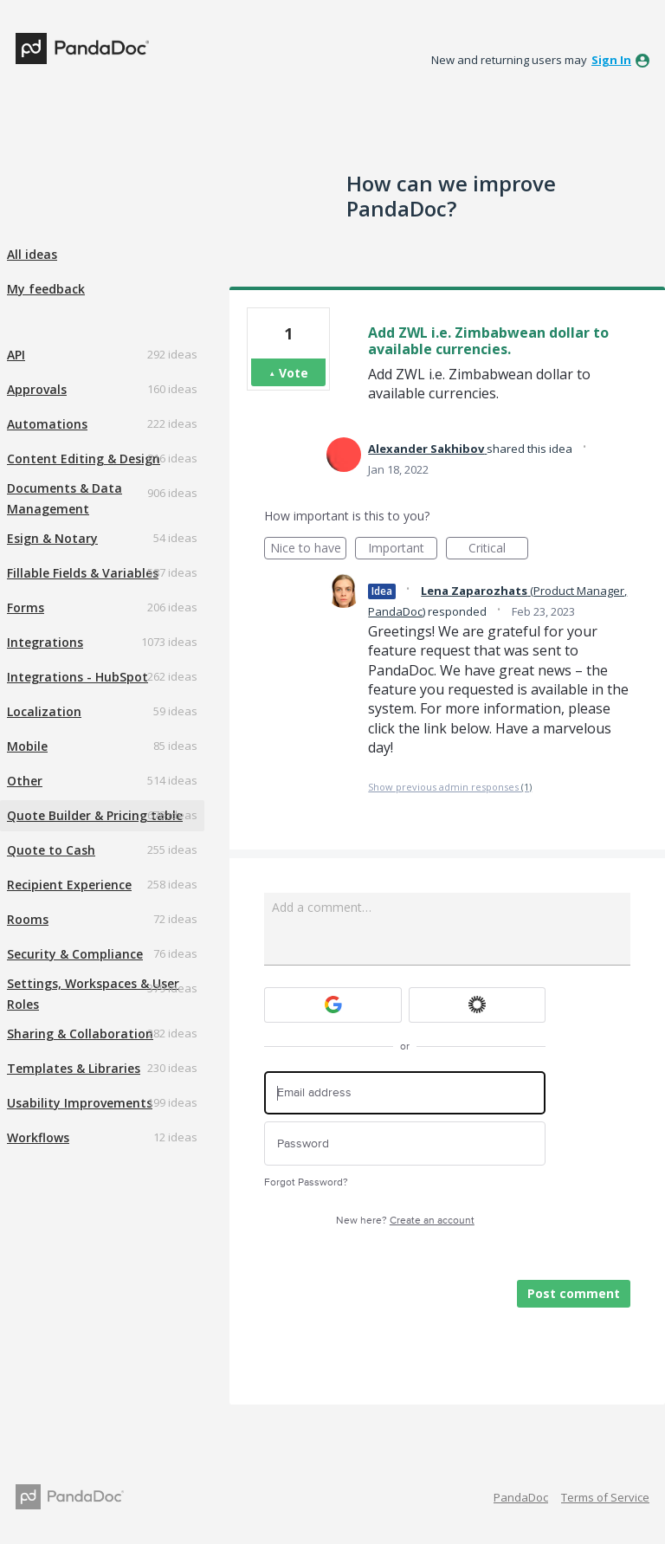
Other (24, 780)
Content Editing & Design (83, 458)
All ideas (32, 254)
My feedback (46, 289)
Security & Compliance (75, 954)
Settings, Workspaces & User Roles (93, 993)
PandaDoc (521, 1497)
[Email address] (405, 1093)
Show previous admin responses (450, 786)
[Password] (405, 1143)
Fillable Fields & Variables (82, 573)
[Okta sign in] (477, 1005)
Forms (25, 607)
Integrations (45, 642)
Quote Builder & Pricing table (95, 815)
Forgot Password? (306, 1182)
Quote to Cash (51, 850)
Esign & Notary (52, 538)
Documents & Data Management (64, 498)
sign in (611, 60)
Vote (293, 373)
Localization (44, 711)
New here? (405, 1220)
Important (402, 549)
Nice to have (308, 549)
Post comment (573, 1293)
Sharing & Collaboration (80, 1033)
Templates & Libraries (73, 1068)
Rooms (27, 919)
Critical (498, 549)
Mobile (27, 746)
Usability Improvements (79, 1103)
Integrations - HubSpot (77, 677)
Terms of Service (605, 1497)
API (16, 354)
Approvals (37, 389)
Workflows (38, 1137)
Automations (47, 424)
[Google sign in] (333, 1005)
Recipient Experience (69, 884)
